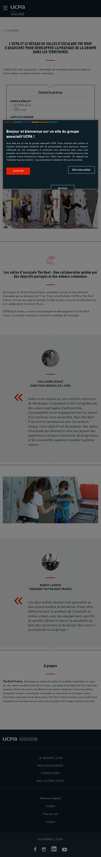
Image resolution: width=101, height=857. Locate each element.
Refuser (62, 188)
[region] (50, 154)
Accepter (18, 171)
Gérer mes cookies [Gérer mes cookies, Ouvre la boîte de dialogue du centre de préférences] (81, 169)
